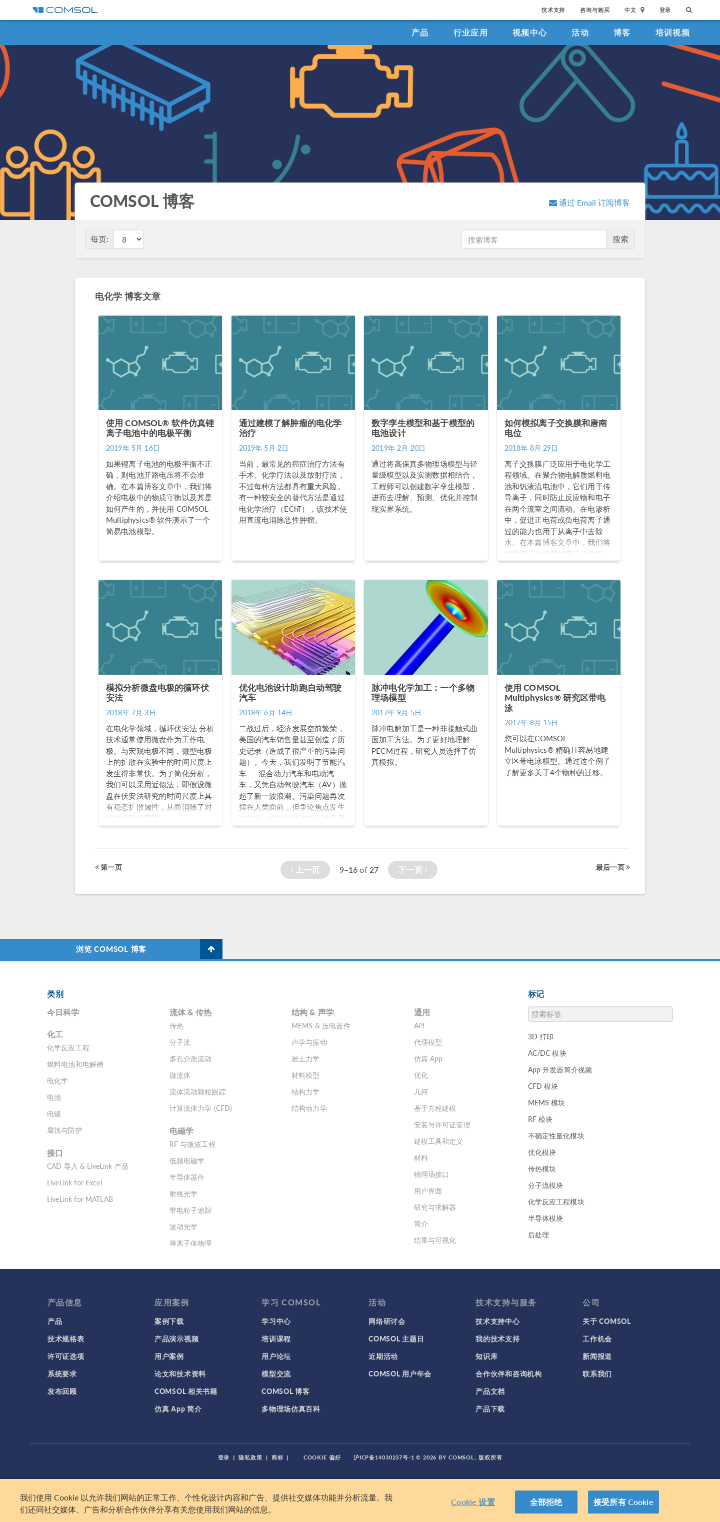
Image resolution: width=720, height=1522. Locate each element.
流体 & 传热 (191, 1012)
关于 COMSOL (606, 1321)
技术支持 (553, 10)
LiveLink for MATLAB (80, 1199)
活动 (580, 32)
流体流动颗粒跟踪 (198, 1091)
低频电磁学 (187, 1160)
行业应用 (471, 32)
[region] (360, 1500)
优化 (421, 1075)
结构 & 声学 (313, 1012)
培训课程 (276, 1338)
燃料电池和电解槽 (75, 1064)
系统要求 (62, 1373)
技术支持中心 (498, 1321)
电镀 (54, 1113)
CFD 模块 (543, 1086)
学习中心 (276, 1321)
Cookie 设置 (472, 1501)
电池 (54, 1097)
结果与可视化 (435, 1240)
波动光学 (184, 1226)
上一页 (305, 869)
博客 (622, 32)
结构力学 (306, 1091)
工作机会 (597, 1338)
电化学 (57, 1080)
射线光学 (184, 1193)
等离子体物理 (191, 1243)
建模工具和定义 (439, 1141)
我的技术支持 (498, 1338)
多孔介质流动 (191, 1058)
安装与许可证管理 (442, 1124)
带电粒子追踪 (191, 1210)
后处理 (538, 1234)
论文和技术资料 (180, 1373)
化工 (55, 1034)
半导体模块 (546, 1218)
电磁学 (182, 1130)
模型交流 (276, 1373)
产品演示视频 (176, 1338)
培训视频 (673, 32)
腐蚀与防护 (64, 1130)
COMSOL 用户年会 (400, 1373)
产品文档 (490, 1391)
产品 (420, 32)
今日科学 (63, 1012)
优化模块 (542, 1152)
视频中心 (529, 32)
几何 (421, 1091)
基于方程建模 (435, 1108)
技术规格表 (66, 1338)
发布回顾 (62, 1391)
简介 (421, 1223)
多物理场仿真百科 (291, 1408)
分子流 (180, 1042)
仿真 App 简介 (178, 1408)
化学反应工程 (68, 1047)
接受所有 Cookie (624, 1501)
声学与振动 (309, 1042)
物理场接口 (432, 1174)
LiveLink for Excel (74, 1182)
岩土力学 (306, 1058)
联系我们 (597, 1373)
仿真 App (428, 1058)
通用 (422, 1012)
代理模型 (428, 1042)
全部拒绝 (546, 1501)
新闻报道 (597, 1356)
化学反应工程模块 (556, 1201)
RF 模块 (540, 1119)
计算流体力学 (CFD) (201, 1108)
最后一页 (613, 867)
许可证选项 (66, 1356)
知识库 (487, 1356)
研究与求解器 (435, 1207)
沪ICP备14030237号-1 (384, 1457)
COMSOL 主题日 (396, 1338)
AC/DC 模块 (547, 1053)
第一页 (108, 867)
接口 (55, 1152)
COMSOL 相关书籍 (186, 1391)
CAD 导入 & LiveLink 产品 (87, 1166)
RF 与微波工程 (193, 1144)
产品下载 (490, 1408)
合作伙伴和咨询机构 (509, 1373)
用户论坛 (276, 1356)
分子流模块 (546, 1185)
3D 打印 (541, 1036)
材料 (421, 1157)
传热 (177, 1025)
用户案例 (169, 1356)
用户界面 (428, 1190)
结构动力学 (309, 1108)
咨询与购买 (595, 10)
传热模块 (542, 1168)
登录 (666, 10)
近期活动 (383, 1356)
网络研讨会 (387, 1321)
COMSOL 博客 (286, 1391)
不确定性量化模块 (556, 1135)
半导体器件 (187, 1177)
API (419, 1025)
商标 (278, 1457)
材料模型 (306, 1075)
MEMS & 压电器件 (321, 1025)
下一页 (413, 869)
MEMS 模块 (547, 1102)
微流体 (180, 1075)
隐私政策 (250, 1457)
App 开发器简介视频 (560, 1069)
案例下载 (169, 1321)
